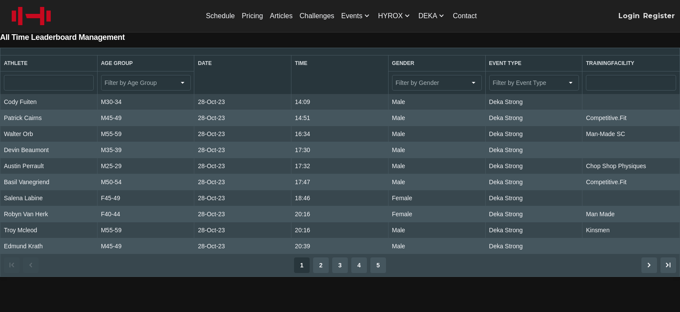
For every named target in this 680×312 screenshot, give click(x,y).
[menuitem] (221, 16)
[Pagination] (340, 265)
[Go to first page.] (12, 265)
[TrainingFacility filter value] (631, 83)
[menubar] (342, 16)
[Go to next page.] (649, 265)
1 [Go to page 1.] (302, 265)
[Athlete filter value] (49, 83)
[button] (48, 63)
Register (659, 16)
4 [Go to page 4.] (359, 265)
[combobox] (146, 83)
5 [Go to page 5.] (378, 265)
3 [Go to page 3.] (340, 265)
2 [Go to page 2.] (321, 265)
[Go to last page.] (668, 265)
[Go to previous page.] (31, 265)
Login (629, 16)
